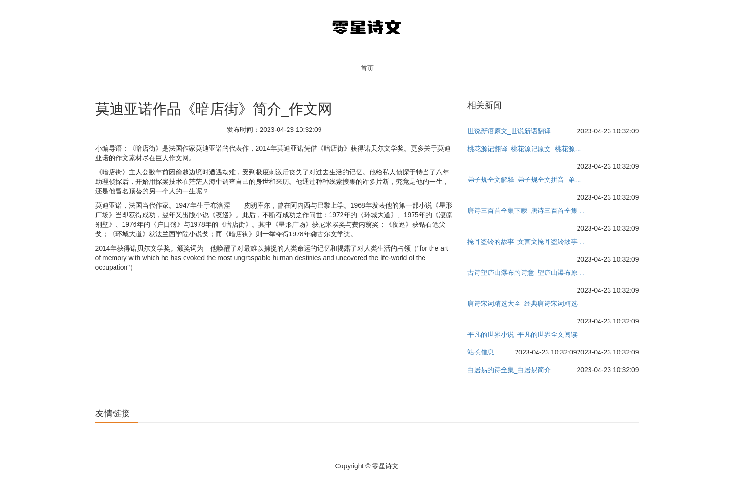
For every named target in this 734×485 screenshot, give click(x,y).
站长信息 (480, 352)
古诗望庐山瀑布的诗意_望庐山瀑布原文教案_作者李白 (527, 272)
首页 (367, 68)
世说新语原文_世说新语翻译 (509, 131)
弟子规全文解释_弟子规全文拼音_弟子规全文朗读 (527, 179)
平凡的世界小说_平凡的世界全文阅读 (522, 334)
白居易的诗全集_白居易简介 (509, 370)
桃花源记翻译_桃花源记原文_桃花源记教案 (527, 148)
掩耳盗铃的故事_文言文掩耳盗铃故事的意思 (527, 241)
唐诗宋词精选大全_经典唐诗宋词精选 (522, 303)
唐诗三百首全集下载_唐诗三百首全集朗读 (527, 210)
